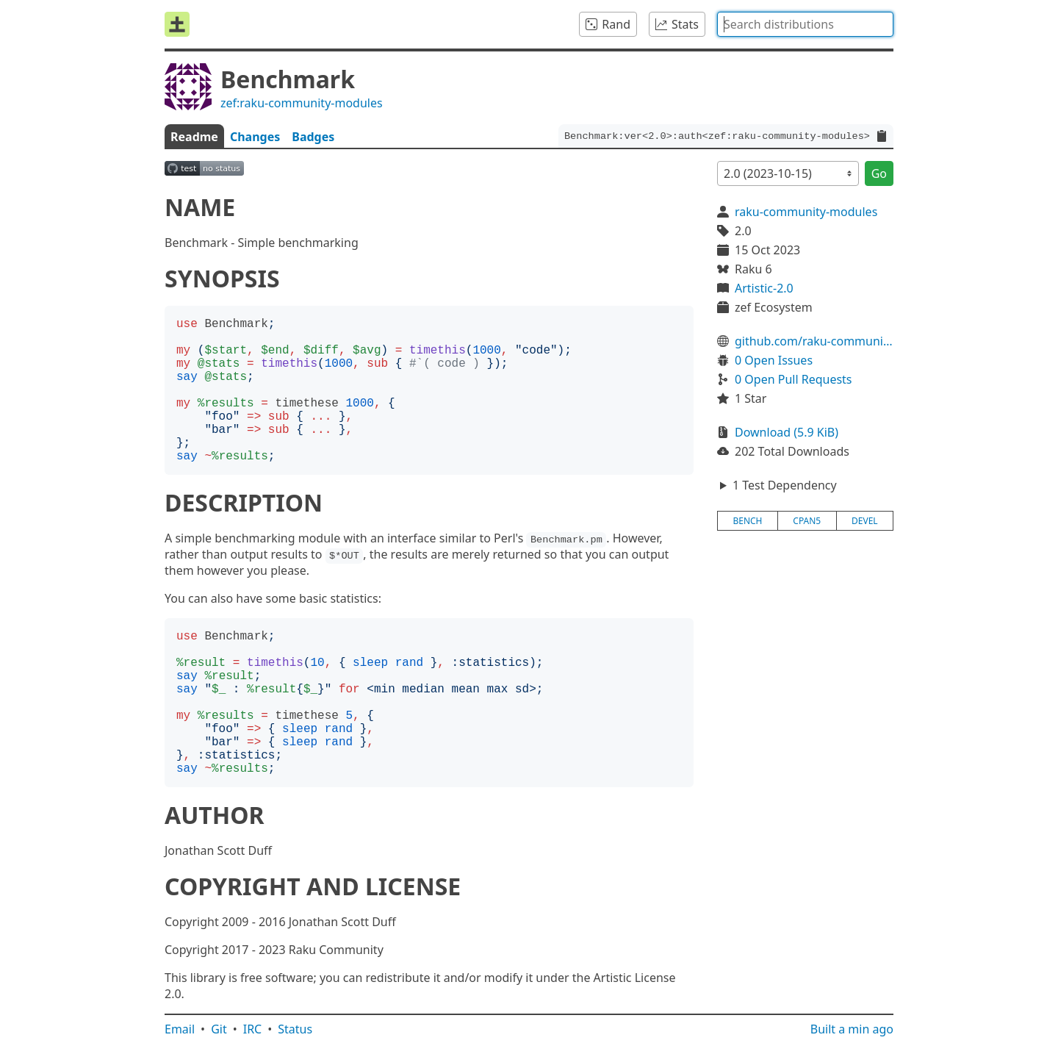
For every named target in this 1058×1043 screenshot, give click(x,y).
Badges (313, 137)
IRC (252, 1029)
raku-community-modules (806, 212)
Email (180, 1029)
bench (747, 521)
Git (219, 1029)
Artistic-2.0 (764, 288)
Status (295, 1029)
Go (879, 173)
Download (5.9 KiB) (786, 432)
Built (851, 1029)
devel (865, 521)
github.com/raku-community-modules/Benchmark (814, 341)
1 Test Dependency (785, 485)
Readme (194, 137)
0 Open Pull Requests (793, 379)
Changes (255, 137)
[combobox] (805, 24)
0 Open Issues (774, 360)
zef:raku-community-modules (301, 103)
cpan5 (807, 521)
